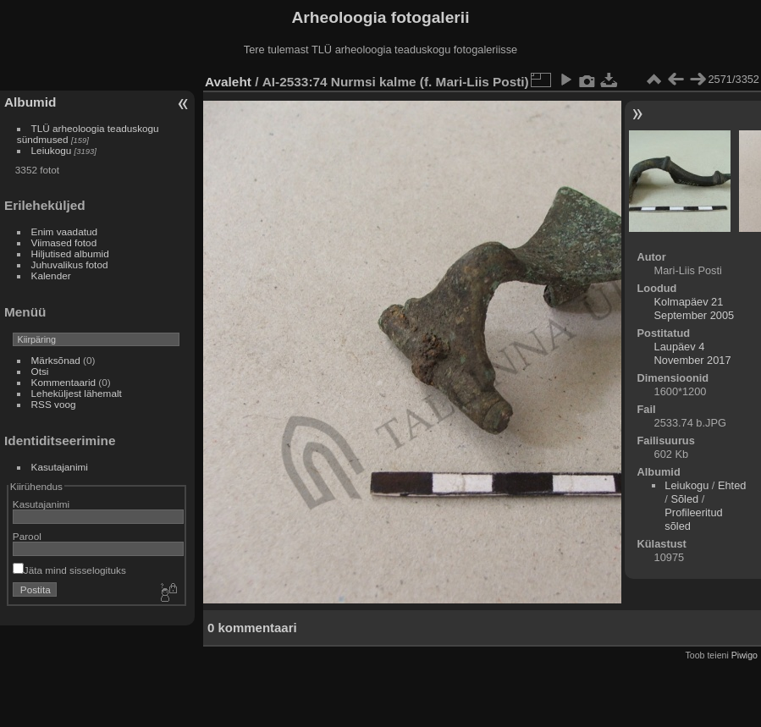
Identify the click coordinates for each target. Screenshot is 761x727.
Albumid (30, 102)
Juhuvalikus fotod (69, 264)
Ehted (732, 485)
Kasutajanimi (59, 466)
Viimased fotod (64, 242)
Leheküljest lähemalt (76, 393)
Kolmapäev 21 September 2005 (694, 308)
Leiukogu (51, 150)
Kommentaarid (64, 382)
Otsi (40, 371)
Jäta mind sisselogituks (69, 570)
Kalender (51, 275)
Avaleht (228, 81)
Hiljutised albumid (70, 253)
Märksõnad (55, 360)
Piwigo (744, 655)
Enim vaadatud (64, 231)
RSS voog (53, 404)
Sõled (684, 499)
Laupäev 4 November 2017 (692, 353)
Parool (27, 536)
